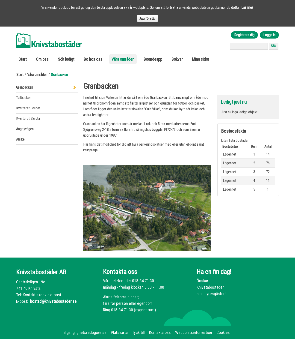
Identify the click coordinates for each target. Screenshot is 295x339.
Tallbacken (23, 98)
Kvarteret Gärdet (28, 108)
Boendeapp (153, 59)
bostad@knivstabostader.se (53, 301)
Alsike (20, 139)
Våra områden (123, 59)
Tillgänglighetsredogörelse (84, 332)
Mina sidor (200, 59)
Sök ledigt (66, 59)
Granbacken (24, 87)
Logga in (269, 35)
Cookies (223, 332)
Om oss (42, 59)
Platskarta (119, 332)
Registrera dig (244, 35)
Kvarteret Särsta (28, 118)
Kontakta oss (160, 332)
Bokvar (177, 59)
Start (22, 59)
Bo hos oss (93, 59)
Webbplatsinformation (193, 332)
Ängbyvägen (25, 129)
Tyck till (138, 332)
